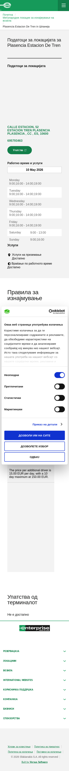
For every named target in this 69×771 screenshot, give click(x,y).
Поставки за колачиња (49, 751)
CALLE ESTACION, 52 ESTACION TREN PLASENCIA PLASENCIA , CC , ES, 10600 (28, 130)
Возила (34, 670)
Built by (35, 762)
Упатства (20, 151)
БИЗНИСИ (34, 709)
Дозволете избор (34, 446)
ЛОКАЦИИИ (34, 661)
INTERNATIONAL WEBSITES (34, 680)
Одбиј (34, 457)
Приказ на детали (45, 424)
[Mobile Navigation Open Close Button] (63, 5)
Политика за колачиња (20, 751)
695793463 (14, 140)
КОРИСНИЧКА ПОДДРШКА (34, 689)
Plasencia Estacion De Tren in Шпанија (26, 26)
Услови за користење (19, 746)
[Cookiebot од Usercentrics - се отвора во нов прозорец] (49, 311)
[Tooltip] (28, 258)
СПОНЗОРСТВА (34, 718)
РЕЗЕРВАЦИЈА (34, 651)
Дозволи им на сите (34, 435)
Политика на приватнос (47, 746)
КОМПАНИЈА (34, 699)
